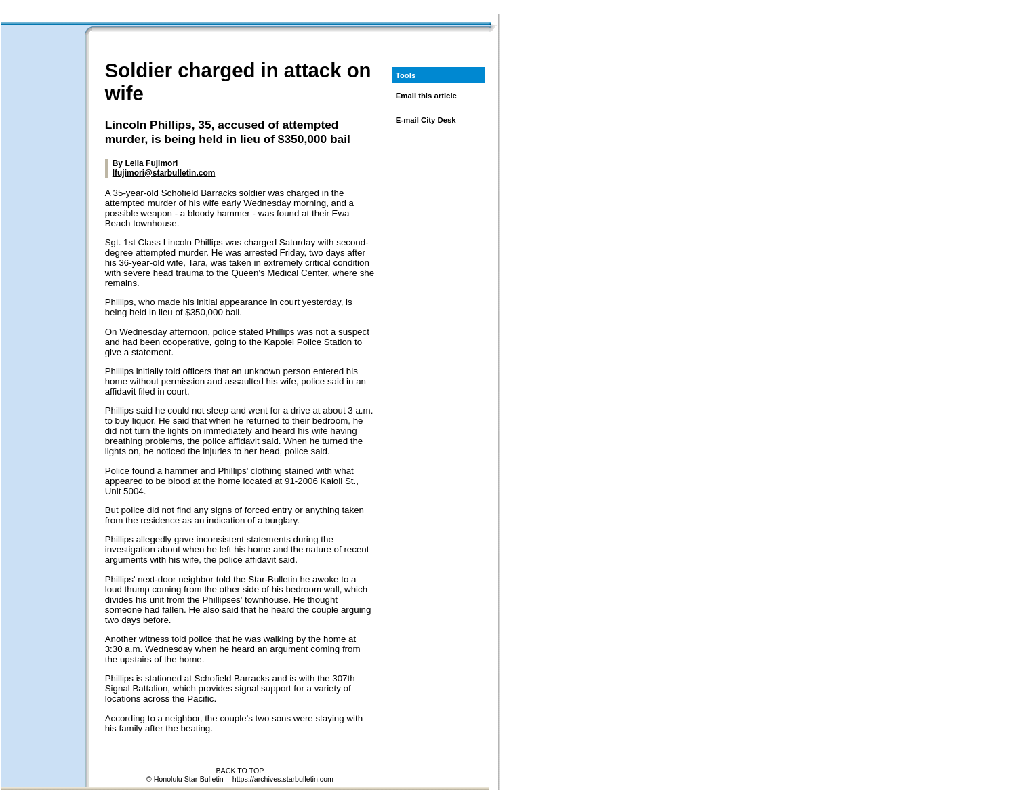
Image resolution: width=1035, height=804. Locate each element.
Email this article (426, 96)
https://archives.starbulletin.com (282, 779)
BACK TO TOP (240, 771)
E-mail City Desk (426, 120)
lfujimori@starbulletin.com (164, 173)
